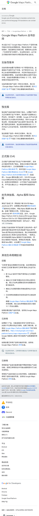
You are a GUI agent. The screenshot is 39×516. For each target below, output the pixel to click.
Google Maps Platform (19, 31)
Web (3, 453)
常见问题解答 (6, 428)
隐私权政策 (10, 510)
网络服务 (4, 457)
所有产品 (4, 501)
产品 (8, 31)
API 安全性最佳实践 (8, 438)
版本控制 (16, 214)
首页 (3, 31)
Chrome (4, 492)
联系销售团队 (6, 469)
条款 (3, 510)
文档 (4, 9)
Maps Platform (21, 2)
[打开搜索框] (35, 2)
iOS (3, 450)
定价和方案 (5, 465)
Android (4, 447)
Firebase (4, 495)
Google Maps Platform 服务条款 (21, 301)
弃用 (20, 345)
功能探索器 (5, 431)
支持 (3, 472)
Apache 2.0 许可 (32, 388)
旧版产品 (11, 313)
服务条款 (4, 475)
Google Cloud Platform (9, 498)
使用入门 (4, 435)
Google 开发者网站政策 (28, 390)
